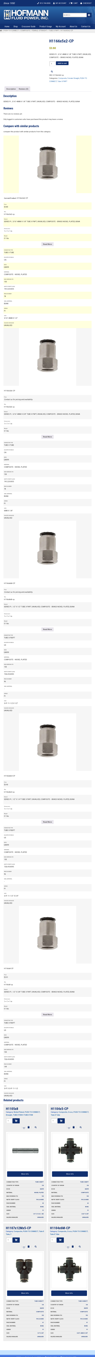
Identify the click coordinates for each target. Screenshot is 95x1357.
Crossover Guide (28, 26)
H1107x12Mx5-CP (18, 1228)
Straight (9, 1115)
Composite (25, 30)
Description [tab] (11, 89)
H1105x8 (12, 1109)
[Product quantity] (52, 63)
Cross (70, 1112)
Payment (8, 32)
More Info (25, 1174)
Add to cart (62, 63)
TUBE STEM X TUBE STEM (23, 1115)
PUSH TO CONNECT (32, 1112)
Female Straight (39, 30)
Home (7, 26)
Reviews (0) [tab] (23, 89)
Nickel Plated (19, 1112)
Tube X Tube (55, 1115)
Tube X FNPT (54, 30)
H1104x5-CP (59, 1109)
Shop (15, 26)
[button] (24, 1128)
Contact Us (85, 26)
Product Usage (46, 26)
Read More (47, 244)
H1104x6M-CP (60, 1228)
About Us (73, 26)
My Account (61, 26)
